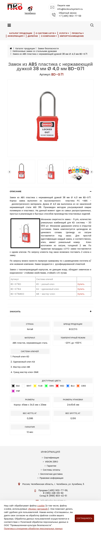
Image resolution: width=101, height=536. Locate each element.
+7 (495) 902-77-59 (70, 15)
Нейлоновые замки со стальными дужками (35, 51)
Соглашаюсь (84, 518)
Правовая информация (51, 478)
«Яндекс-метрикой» (38, 508)
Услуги (64, 33)
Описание (15, 191)
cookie (41, 505)
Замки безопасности (48, 48)
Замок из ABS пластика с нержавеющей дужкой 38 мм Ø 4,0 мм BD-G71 (50, 53)
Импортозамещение (74, 36)
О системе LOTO (45, 33)
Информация (15, 36)
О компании (49, 36)
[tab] (50, 191)
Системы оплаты (51, 469)
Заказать (15, 311)
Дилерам (33, 36)
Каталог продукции (21, 33)
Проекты (79, 33)
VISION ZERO (51, 461)
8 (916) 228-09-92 (53, 493)
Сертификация (51, 457)
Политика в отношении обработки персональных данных (33, 528)
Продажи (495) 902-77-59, (53, 490)
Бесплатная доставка (51, 474)
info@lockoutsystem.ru (70, 9)
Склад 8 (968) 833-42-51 (53, 495)
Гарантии (51, 465)
